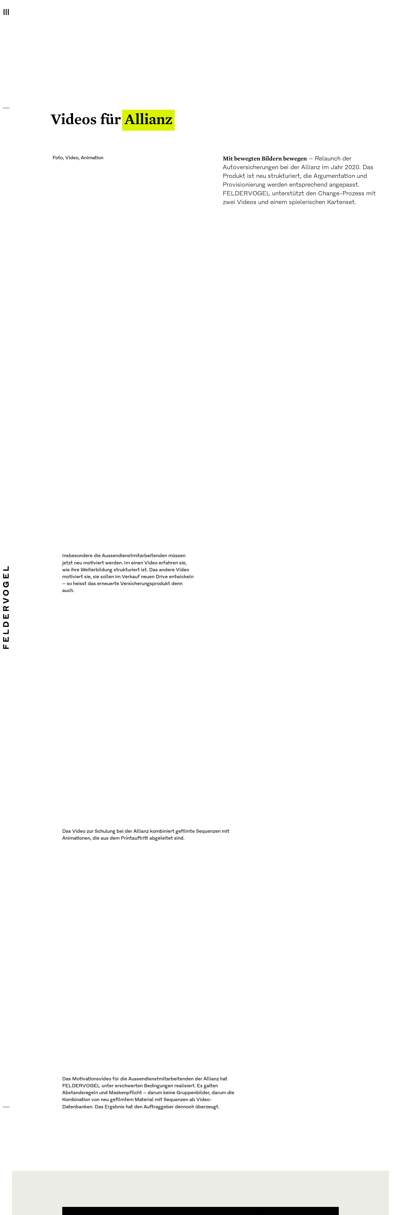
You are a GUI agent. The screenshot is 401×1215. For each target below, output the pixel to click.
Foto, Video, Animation (78, 158)
